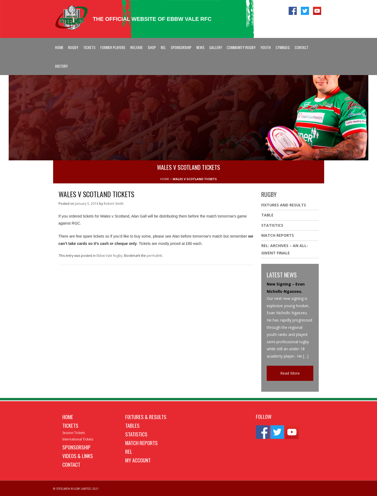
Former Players (112, 47)
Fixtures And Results (283, 205)
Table (267, 215)
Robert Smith (114, 203)
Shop (152, 47)
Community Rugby (241, 47)
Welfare (136, 47)
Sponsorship (181, 47)
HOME (164, 179)
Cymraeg (283, 47)
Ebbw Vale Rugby (109, 255)
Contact (301, 47)
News (200, 47)
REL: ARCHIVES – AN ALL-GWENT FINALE (284, 249)
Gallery (215, 47)
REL (163, 47)
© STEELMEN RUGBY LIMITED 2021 (76, 489)
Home (59, 47)
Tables (132, 425)
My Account (138, 460)
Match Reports (277, 235)
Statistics (272, 225)
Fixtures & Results (145, 416)
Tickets (89, 47)
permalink (154, 255)
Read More (290, 373)
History (61, 66)
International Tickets (77, 439)
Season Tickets (73, 432)
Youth (265, 47)
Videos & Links (77, 455)
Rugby (73, 47)
